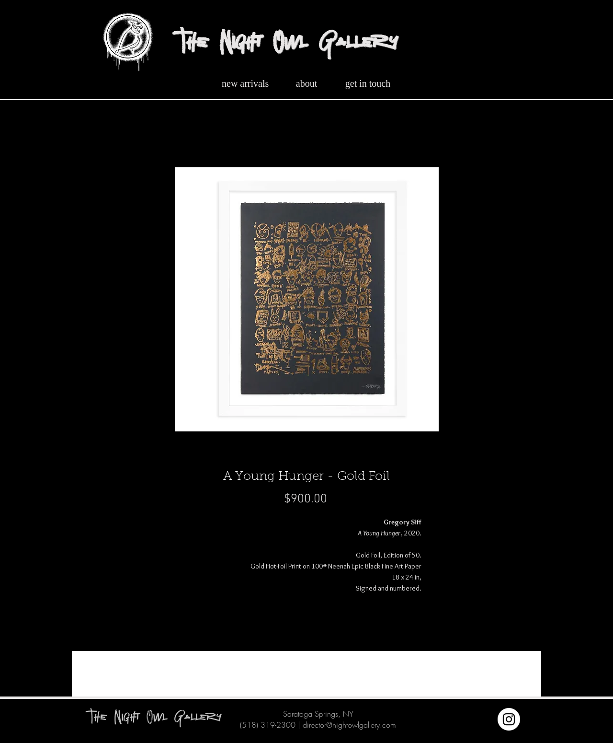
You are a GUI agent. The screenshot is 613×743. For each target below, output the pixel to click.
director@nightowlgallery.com (349, 725)
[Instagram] (509, 719)
